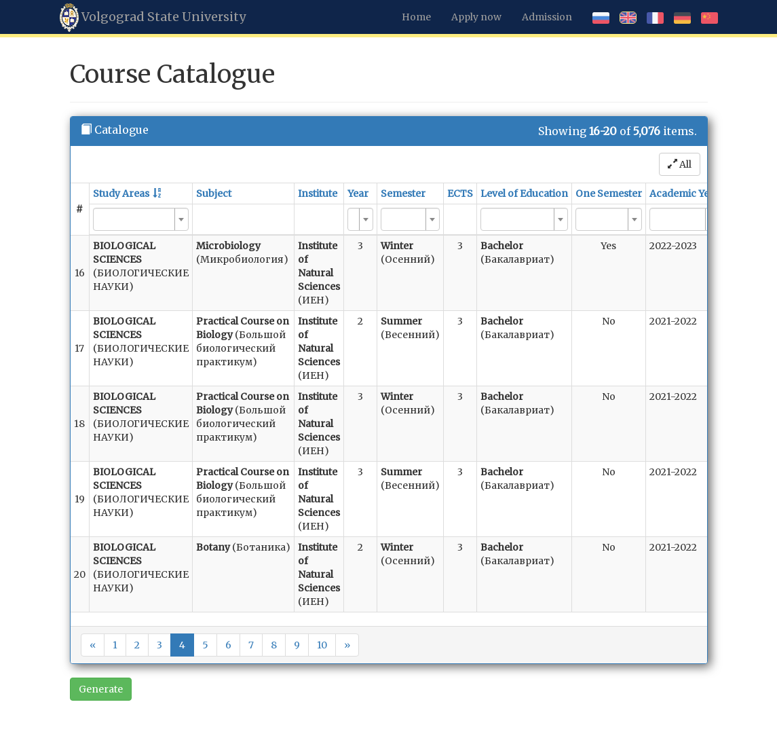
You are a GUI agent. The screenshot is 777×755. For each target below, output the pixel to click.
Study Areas (121, 193)
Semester (403, 193)
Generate (101, 689)
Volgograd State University (153, 17)
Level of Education (524, 193)
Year (357, 193)
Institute (317, 193)
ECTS (460, 193)
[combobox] (141, 219)
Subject (213, 193)
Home (416, 17)
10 (322, 645)
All (679, 164)
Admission (547, 17)
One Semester (608, 193)
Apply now (476, 17)
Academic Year (684, 193)
